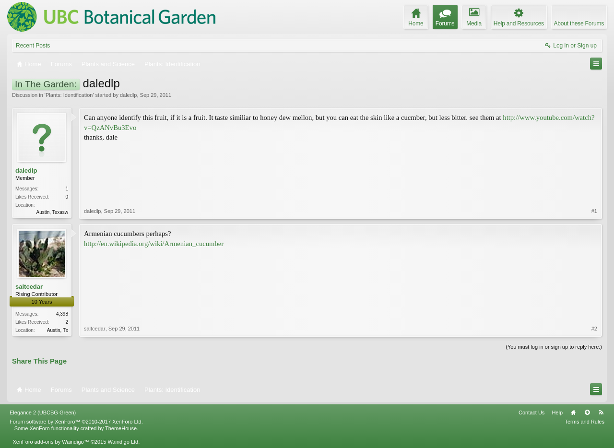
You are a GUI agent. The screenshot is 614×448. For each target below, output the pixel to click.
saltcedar (29, 286)
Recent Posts (33, 45)
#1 (594, 211)
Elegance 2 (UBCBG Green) (43, 412)
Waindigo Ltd (122, 442)
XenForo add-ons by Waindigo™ (50, 442)
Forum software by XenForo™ (76, 421)
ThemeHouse (121, 428)
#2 (594, 328)
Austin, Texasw (52, 212)
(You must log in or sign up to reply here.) (554, 347)
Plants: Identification (69, 95)
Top (587, 412)
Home (573, 412)
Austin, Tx (57, 330)
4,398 (62, 314)
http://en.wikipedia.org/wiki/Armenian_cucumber (154, 244)
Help (557, 412)
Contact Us (531, 412)
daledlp (128, 95)
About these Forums (579, 23)
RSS (601, 412)
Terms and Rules (584, 421)
